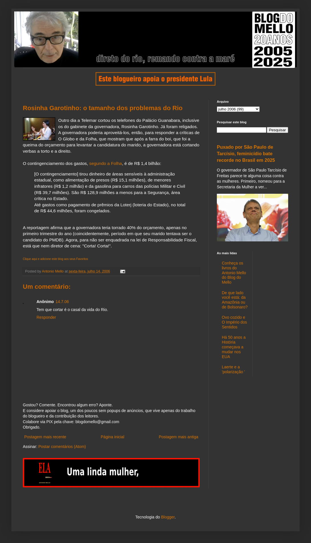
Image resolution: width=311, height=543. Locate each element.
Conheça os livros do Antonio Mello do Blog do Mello (234, 272)
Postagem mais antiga (178, 437)
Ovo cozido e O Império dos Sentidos (234, 322)
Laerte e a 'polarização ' (233, 369)
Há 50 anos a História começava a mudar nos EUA (234, 347)
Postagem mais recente (45, 437)
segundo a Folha (105, 163)
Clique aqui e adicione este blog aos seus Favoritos (55, 259)
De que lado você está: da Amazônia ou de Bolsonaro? (235, 299)
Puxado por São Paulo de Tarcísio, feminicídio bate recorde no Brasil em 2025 (246, 153)
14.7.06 (62, 301)
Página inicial (112, 437)
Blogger (167, 517)
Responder (46, 317)
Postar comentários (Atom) (62, 446)
